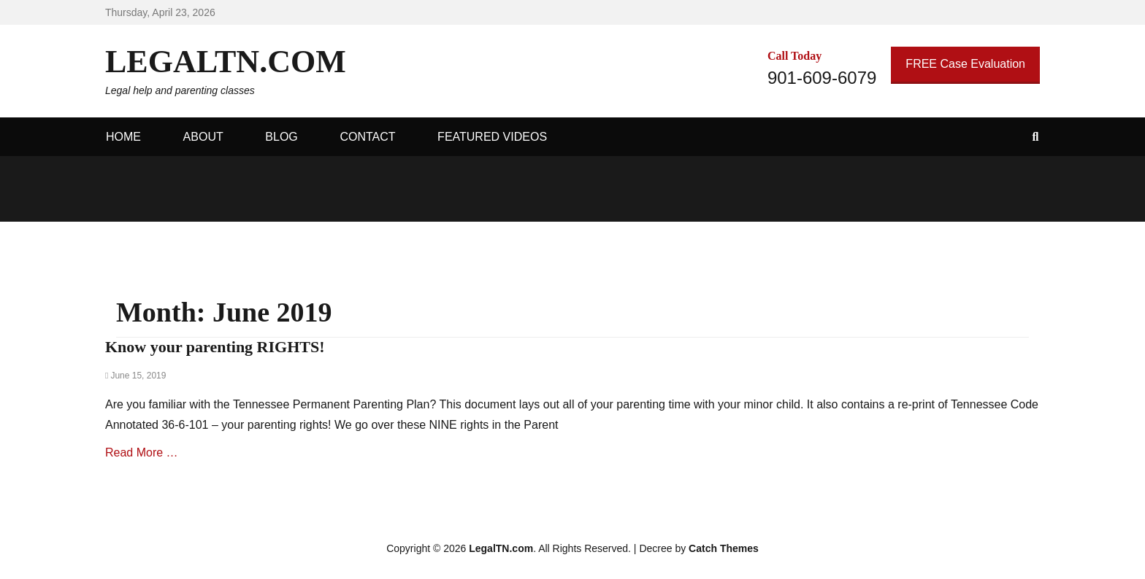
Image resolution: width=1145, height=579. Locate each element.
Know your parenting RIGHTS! (215, 347)
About (203, 137)
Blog (281, 137)
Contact (367, 137)
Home (123, 137)
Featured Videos (492, 137)
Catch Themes (724, 548)
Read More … (141, 452)
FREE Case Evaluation (965, 64)
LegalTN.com (225, 61)
